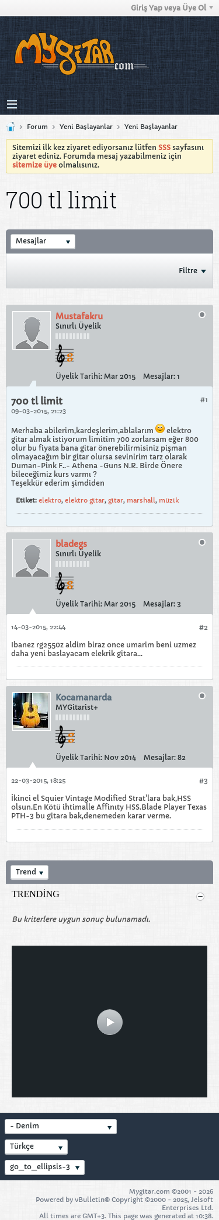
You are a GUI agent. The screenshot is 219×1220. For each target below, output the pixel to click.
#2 (203, 627)
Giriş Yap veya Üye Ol (172, 8)
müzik (169, 500)
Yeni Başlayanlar (86, 127)
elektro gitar (85, 500)
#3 (203, 780)
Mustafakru (79, 316)
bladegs (71, 544)
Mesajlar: (159, 376)
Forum (37, 127)
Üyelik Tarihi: (78, 376)
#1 (204, 399)
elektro (50, 500)
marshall (141, 500)
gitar (115, 500)
